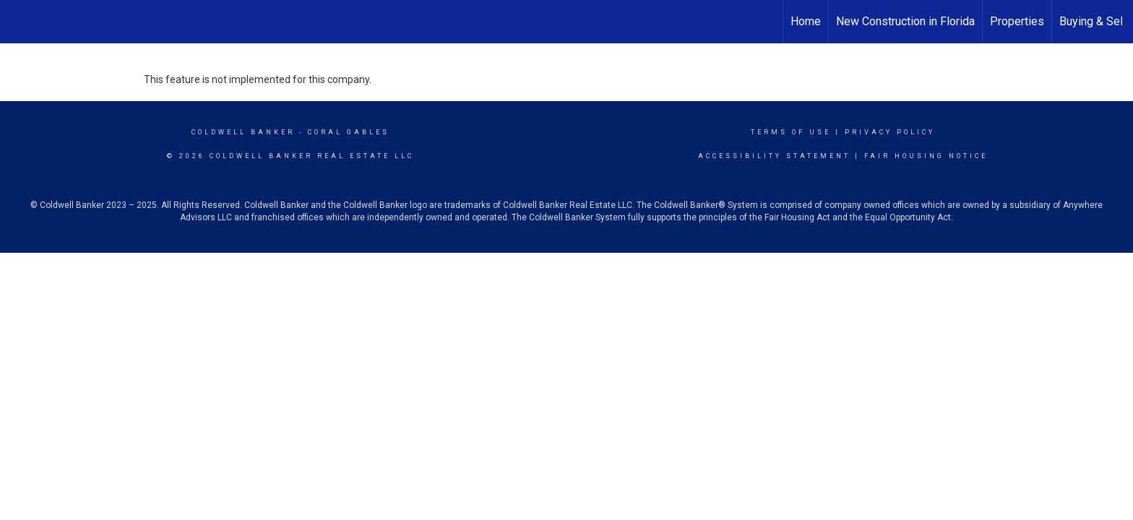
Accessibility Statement (774, 156)
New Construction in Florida (905, 21)
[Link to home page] (18, 19)
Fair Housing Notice (926, 156)
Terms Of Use (791, 132)
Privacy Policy (890, 132)
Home (805, 21)
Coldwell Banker (243, 132)
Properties (1017, 21)
